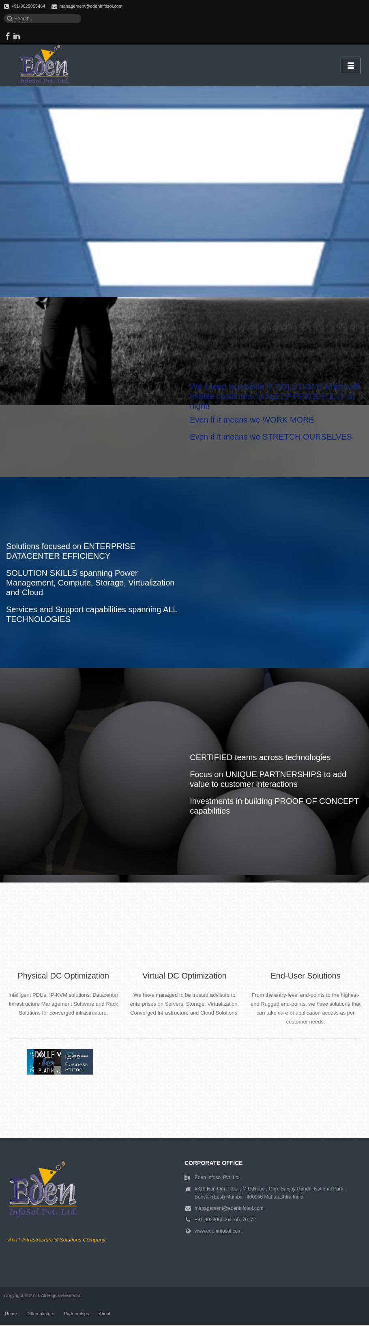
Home (11, 1314)
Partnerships (76, 1314)
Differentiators (40, 1314)
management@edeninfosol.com (91, 6)
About (104, 1314)
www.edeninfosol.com (218, 1231)
